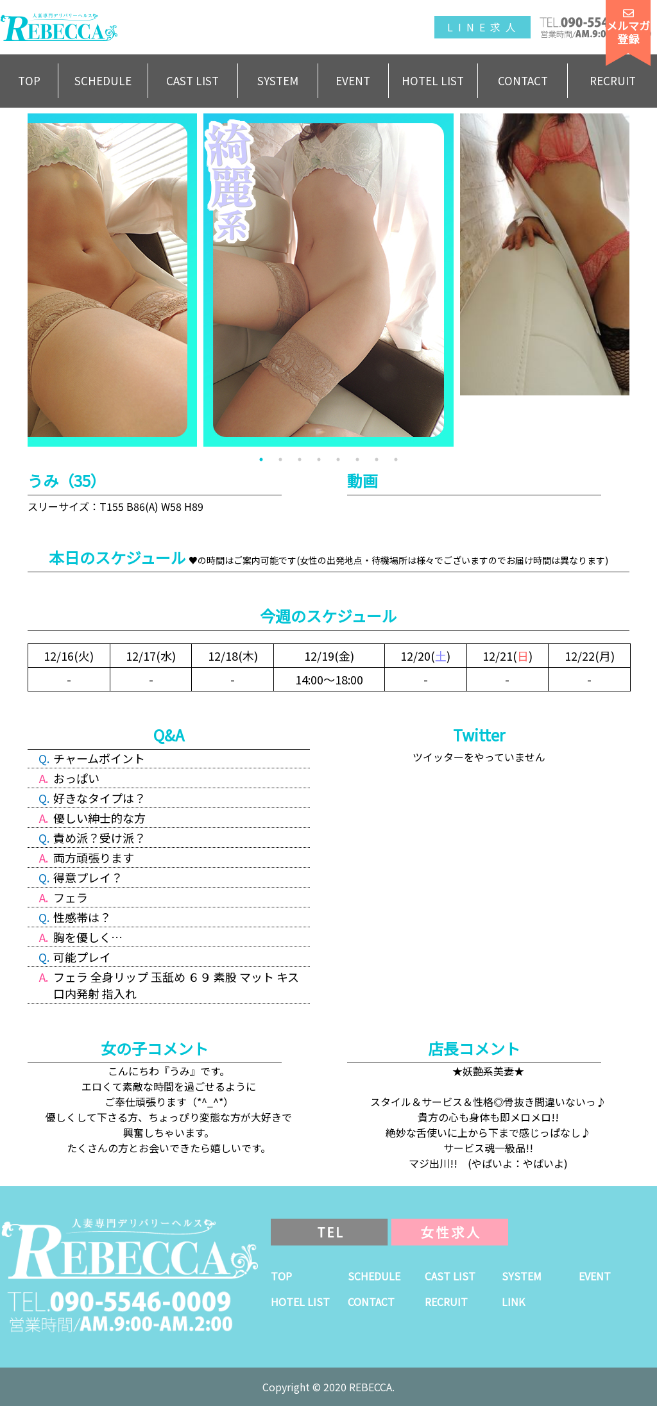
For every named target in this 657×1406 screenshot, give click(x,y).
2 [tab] (280, 459)
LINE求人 (484, 27)
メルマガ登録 (628, 26)
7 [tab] (376, 459)
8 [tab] (395, 459)
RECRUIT (613, 80)
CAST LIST (192, 80)
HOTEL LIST (433, 80)
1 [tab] (261, 459)
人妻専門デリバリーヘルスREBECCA (59, 27)
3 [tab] (299, 459)
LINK (513, 1301)
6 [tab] (357, 459)
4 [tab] (318, 459)
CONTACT (523, 80)
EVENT (353, 80)
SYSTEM (277, 80)
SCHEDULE (103, 80)
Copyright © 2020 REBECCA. (328, 1386)
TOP (29, 80)
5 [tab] (338, 459)
